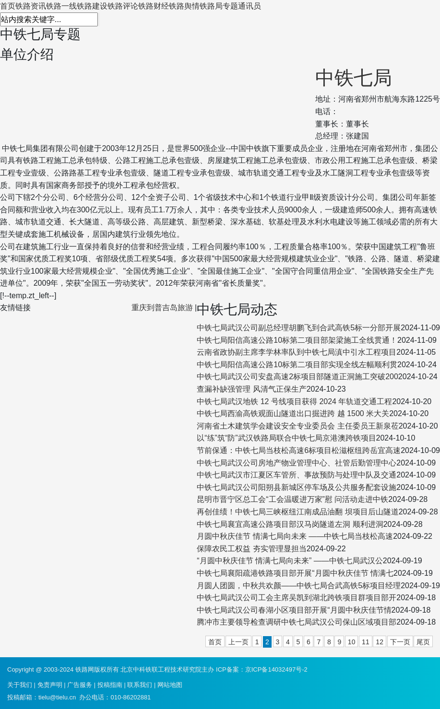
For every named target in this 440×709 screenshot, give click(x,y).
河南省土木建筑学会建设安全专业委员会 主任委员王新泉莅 (297, 426)
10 (352, 642)
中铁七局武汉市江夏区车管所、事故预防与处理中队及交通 (296, 475)
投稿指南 (109, 684)
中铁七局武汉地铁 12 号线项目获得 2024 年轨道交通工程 (294, 401)
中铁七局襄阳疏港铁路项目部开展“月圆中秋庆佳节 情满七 (295, 573)
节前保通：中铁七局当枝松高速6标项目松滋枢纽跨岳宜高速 (299, 450)
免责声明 (49, 684)
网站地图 (169, 684)
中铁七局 (353, 77)
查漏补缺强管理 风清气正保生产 (251, 389)
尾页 (423, 642)
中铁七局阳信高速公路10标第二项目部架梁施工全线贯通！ (297, 340)
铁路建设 (92, 6)
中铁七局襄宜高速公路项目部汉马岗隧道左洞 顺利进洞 (290, 524)
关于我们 (19, 684)
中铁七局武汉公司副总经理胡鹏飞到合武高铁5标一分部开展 (299, 328)
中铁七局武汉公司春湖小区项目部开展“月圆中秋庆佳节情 (294, 610)
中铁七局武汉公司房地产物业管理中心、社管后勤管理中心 (296, 463)
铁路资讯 (30, 6)
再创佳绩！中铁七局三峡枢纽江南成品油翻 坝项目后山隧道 (297, 512)
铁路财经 (153, 6)
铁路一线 (61, 6)
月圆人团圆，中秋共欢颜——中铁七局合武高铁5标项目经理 (299, 585)
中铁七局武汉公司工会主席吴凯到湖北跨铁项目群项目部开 (296, 597)
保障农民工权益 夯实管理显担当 (251, 549)
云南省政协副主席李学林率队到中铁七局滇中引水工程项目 (296, 352)
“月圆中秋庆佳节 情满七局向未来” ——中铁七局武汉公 (290, 561)
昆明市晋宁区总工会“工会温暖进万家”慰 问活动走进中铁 (292, 499)
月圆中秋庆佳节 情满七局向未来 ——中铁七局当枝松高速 (295, 536)
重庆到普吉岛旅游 (162, 307)
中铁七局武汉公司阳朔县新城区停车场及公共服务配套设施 (296, 487)
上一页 (238, 642)
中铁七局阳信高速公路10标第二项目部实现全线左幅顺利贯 (297, 364)
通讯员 (249, 6)
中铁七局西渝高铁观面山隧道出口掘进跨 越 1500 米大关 (293, 413)
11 (365, 642)
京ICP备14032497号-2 (276, 669)
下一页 (400, 642)
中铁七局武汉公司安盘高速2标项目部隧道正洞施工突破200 (297, 376)
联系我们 (139, 684)
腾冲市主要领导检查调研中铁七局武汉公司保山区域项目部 (296, 622)
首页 (7, 6)
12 (379, 642)
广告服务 (79, 684)
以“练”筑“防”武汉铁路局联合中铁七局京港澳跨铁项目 (286, 438)
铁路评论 (122, 6)
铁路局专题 (219, 6)
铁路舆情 (184, 6)
